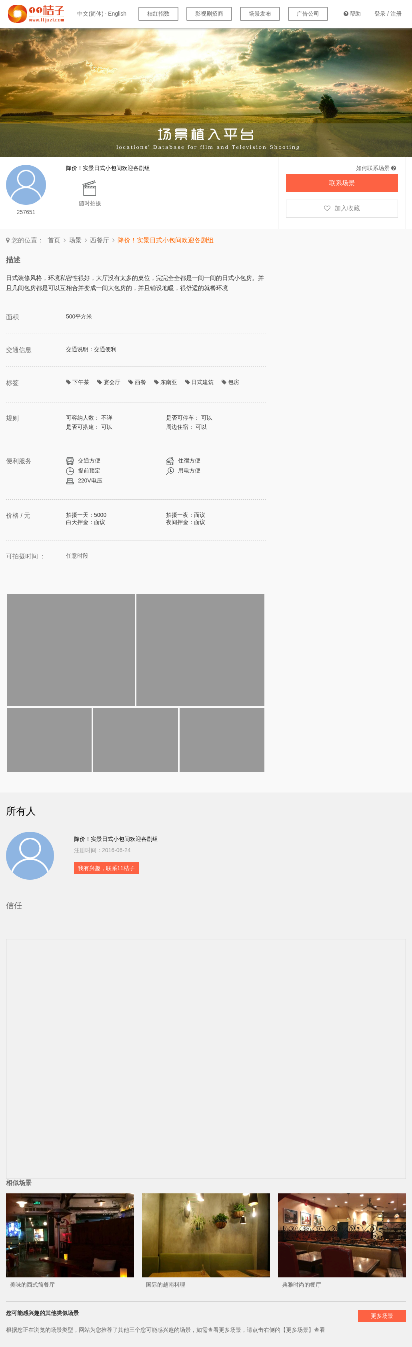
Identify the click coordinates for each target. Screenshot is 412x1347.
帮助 (352, 13)
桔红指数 (158, 13)
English (117, 13)
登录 (380, 13)
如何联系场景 (376, 168)
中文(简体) (90, 13)
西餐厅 (99, 240)
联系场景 (342, 183)
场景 (75, 240)
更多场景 (382, 1316)
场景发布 (260, 13)
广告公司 (308, 13)
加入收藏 (342, 208)
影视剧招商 (209, 13)
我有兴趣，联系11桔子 (106, 868)
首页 (54, 240)
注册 (396, 13)
